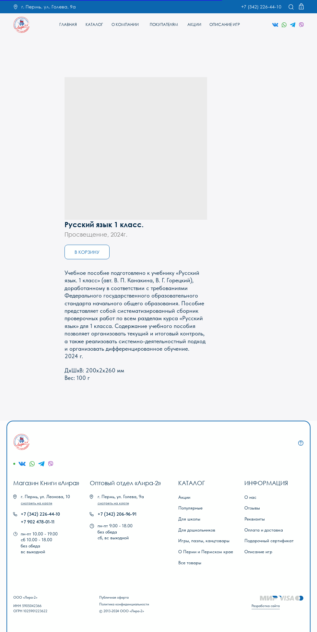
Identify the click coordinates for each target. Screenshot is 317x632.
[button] (36, 502)
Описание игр (258, 552)
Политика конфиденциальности (124, 604)
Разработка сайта (266, 605)
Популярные (190, 508)
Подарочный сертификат (269, 541)
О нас (250, 497)
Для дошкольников (196, 530)
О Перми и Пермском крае (205, 552)
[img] (21, 25)
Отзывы (252, 508)
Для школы (189, 519)
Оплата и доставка (263, 530)
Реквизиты (254, 519)
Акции (184, 497)
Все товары (189, 563)
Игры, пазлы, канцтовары (203, 541)
